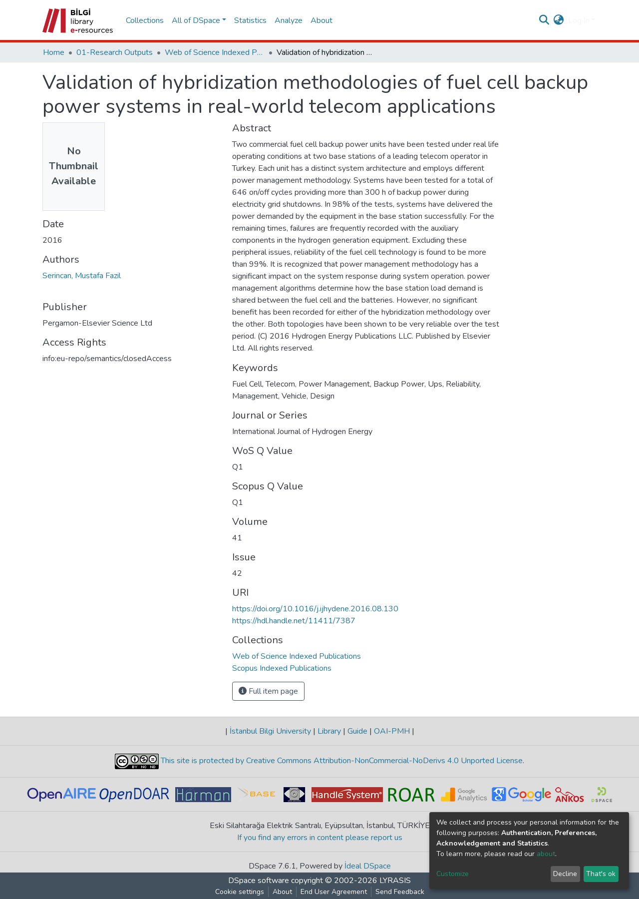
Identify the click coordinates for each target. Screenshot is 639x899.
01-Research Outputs (114, 52)
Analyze (289, 20)
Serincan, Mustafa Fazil (81, 275)
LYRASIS (395, 880)
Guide (357, 731)
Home (53, 52)
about (546, 854)
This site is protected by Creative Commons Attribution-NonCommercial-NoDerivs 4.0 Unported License (341, 760)
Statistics (250, 20)
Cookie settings (239, 892)
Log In (579, 20)
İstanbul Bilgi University (270, 731)
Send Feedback (399, 892)
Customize (452, 874)
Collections (145, 20)
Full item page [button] (268, 691)
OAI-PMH (392, 731)
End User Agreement (334, 892)
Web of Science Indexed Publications (215, 52)
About (321, 20)
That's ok (601, 874)
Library (329, 731)
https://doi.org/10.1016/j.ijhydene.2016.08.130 (315, 608)
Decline (565, 874)
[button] (559, 20)
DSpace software (258, 880)
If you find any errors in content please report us (319, 837)
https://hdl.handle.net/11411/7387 (293, 620)
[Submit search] (544, 20)
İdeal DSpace (367, 866)
